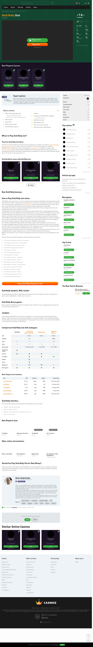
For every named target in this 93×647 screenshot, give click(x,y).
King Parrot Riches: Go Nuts (29, 351)
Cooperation (54, 581)
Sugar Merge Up (79, 231)
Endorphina (77, 264)
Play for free (38, 448)
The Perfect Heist (7, 400)
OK (62, 644)
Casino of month (30, 581)
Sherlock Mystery (7, 409)
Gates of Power (78, 239)
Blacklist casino (6, 583)
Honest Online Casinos (8, 594)
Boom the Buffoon (54, 351)
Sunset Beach (6, 406)
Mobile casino (30, 588)
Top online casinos (7, 596)
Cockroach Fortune (79, 296)
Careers (53, 588)
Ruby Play (34, 474)
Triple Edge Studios (51, 476)
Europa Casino (33, 167)
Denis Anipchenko (8, 121)
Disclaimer (54, 583)
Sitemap (28, 609)
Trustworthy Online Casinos (9, 588)
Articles (28, 8)
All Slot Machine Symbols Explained (71, 204)
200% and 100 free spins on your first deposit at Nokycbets (82, 311)
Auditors (28, 606)
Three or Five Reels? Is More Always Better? (73, 198)
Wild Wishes (6, 403)
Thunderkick (77, 289)
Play (8, 100)
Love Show (77, 271)
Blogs (76, 581)
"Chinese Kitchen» (27, 223)
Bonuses (20, 8)
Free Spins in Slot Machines (69, 202)
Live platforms (30, 611)
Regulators (29, 604)
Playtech (4, 454)
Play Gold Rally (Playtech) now (30, 302)
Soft (27, 599)
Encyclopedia (5, 609)
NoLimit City (19, 474)
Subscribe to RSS (46, 641)
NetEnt (76, 249)
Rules (3, 599)
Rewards (4, 604)
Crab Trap (77, 247)
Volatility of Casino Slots (68, 200)
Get (86, 314)
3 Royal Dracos (78, 263)
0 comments (80, 18)
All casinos (31, 204)
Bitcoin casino (30, 586)
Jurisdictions (29, 601)
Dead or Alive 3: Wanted (80, 279)
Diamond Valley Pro (8, 412)
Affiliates (53, 591)
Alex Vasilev (14, 526)
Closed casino (5, 586)
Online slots (5, 591)
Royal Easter (78, 222)
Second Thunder (79, 287)
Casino (6, 8)
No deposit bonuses (7, 601)
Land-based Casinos (31, 596)
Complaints (29, 594)
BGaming (77, 216)
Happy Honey (41, 351)
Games (13, 8)
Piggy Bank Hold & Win (80, 214)
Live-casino (29, 591)
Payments (29, 583)
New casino (5, 581)
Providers (4, 606)
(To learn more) (55, 644)
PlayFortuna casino (7, 168)
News (35, 8)
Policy (52, 586)
